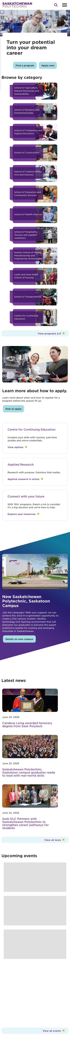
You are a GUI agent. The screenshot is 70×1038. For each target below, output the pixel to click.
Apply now (47, 65)
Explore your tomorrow (22, 514)
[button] (56, 5)
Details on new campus (19, 639)
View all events (52, 1030)
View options (15, 447)
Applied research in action (23, 479)
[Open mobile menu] (64, 5)
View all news (52, 839)
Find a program (25, 65)
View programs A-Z (49, 333)
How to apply (13, 408)
